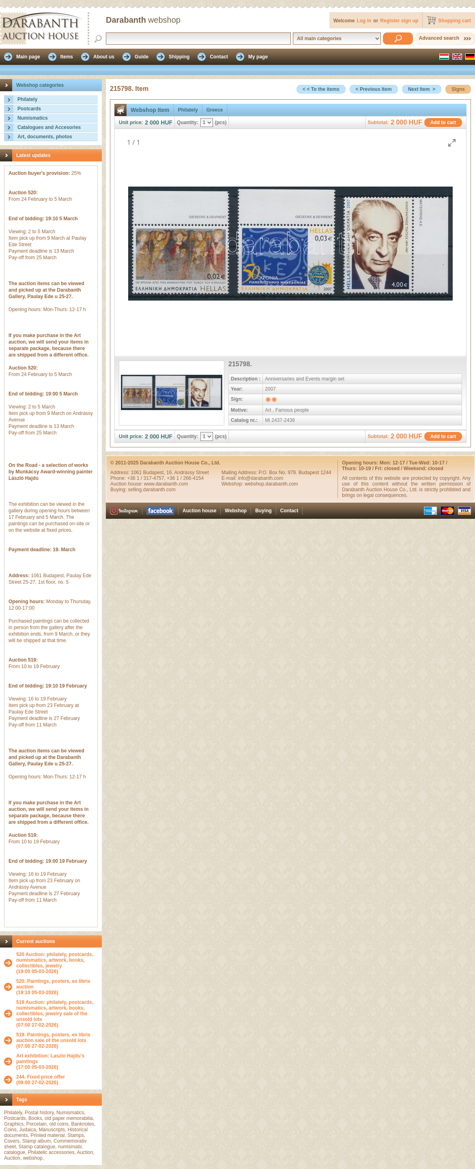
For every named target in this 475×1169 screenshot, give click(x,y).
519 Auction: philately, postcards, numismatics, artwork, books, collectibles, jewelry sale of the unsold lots (54, 1010)
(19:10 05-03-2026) (57, 986)
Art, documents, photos (44, 137)
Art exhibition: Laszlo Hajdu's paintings (50, 1058)
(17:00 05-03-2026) (57, 1061)
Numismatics (32, 118)
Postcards (29, 109)
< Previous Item (374, 89)
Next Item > (422, 89)
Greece (214, 110)
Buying (263, 511)
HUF (166, 122)
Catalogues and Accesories (49, 127)
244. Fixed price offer (40, 1077)
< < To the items (321, 89)
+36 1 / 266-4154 (185, 478)
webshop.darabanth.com (271, 484)
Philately (27, 99)
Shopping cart (454, 21)
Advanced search (439, 38)
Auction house (199, 511)
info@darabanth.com (261, 478)
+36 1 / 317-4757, (147, 478)
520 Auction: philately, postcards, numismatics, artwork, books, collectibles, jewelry (54, 960)
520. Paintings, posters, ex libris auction (53, 984)
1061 (137, 472)
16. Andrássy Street (187, 472)
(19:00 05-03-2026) (57, 963)
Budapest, (154, 472)
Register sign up (399, 21)
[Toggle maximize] (452, 142)
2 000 (152, 122)
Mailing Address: (239, 472)
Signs (458, 89)
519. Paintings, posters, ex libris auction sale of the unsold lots (53, 1037)
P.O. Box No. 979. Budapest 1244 (294, 472)
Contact (289, 511)
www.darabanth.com (166, 484)
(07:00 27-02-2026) (57, 1013)
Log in (364, 21)
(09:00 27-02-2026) (40, 1079)
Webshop (236, 511)
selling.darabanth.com (151, 489)
